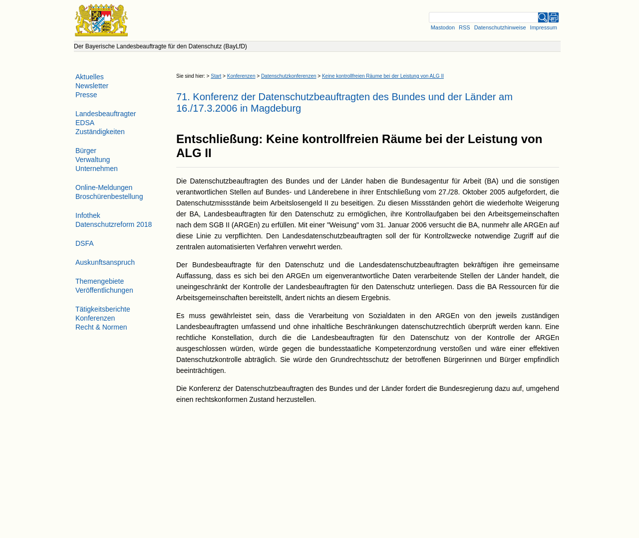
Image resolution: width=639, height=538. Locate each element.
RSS (464, 27)
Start (216, 76)
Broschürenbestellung (109, 196)
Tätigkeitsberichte (102, 309)
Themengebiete (99, 281)
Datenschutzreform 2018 (113, 224)
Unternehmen (96, 169)
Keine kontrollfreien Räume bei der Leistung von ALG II (383, 76)
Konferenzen (241, 76)
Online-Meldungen (103, 187)
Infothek (87, 215)
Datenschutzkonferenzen (289, 76)
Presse (86, 95)
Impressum (543, 27)
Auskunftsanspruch (105, 262)
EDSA (84, 123)
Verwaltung (92, 160)
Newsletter (91, 86)
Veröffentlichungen (104, 290)
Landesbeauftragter (105, 114)
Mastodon (443, 27)
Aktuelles (89, 77)
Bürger (85, 151)
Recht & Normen (101, 327)
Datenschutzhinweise (500, 27)
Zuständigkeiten (100, 132)
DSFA (84, 243)
